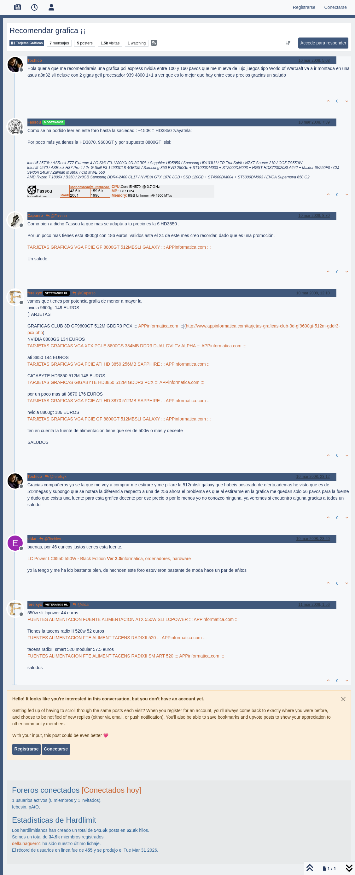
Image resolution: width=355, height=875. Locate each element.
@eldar (81, 604)
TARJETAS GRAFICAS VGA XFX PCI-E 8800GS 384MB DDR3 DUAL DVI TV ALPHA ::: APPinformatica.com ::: (136, 345)
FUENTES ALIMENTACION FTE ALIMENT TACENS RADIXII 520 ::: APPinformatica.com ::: (117, 637)
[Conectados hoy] (111, 790)
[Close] (343, 699)
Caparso (35, 215)
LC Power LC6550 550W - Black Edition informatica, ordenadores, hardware (109, 558)
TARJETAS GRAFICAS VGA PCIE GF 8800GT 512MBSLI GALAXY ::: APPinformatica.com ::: (119, 247)
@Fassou (56, 216)
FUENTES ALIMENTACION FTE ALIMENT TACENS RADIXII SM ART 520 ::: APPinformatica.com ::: (125, 655)
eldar (32, 538)
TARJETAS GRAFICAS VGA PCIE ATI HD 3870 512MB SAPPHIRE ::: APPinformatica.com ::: (119, 400)
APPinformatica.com (158, 325)
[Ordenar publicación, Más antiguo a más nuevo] (288, 43)
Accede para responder (323, 42)
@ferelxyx (56, 476)
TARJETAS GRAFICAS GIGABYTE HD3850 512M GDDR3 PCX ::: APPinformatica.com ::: (115, 382)
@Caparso (84, 293)
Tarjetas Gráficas (27, 43)
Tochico (34, 60)
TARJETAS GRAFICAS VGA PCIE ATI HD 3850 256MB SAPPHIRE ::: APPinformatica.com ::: (119, 364)
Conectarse (56, 748)
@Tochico (50, 539)
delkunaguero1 (26, 843)
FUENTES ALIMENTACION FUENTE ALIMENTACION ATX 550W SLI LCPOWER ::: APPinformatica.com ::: (133, 619)
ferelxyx (34, 293)
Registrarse (26, 748)
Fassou (34, 122)
